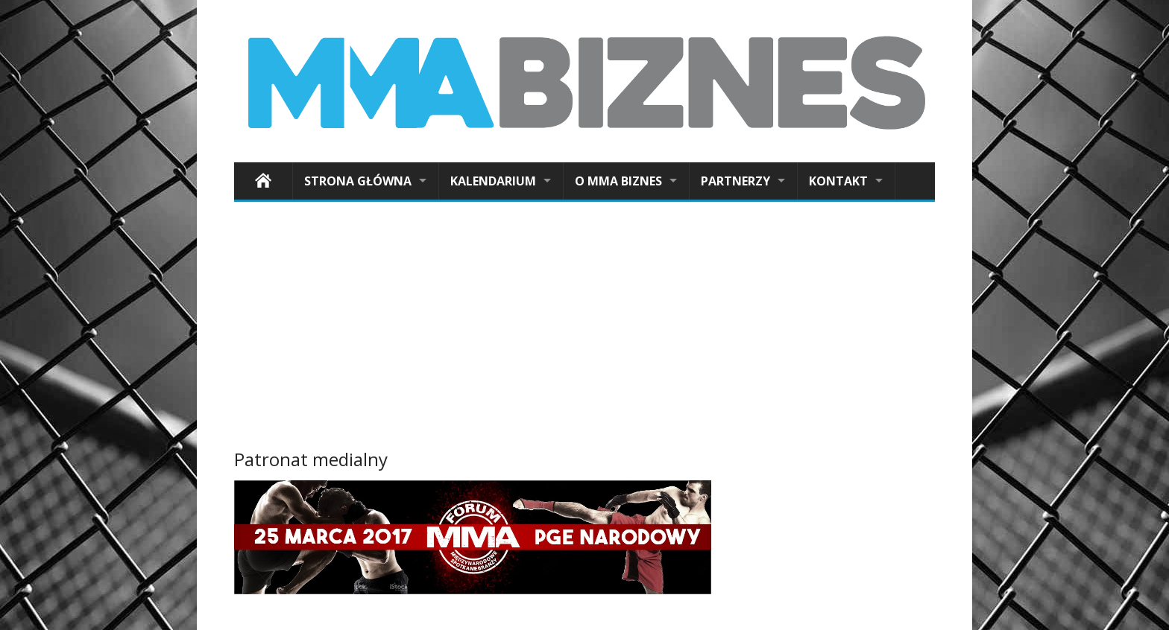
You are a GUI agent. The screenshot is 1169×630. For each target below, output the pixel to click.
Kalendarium (493, 181)
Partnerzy (735, 181)
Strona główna (358, 181)
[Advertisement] (584, 328)
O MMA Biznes (618, 181)
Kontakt (838, 181)
